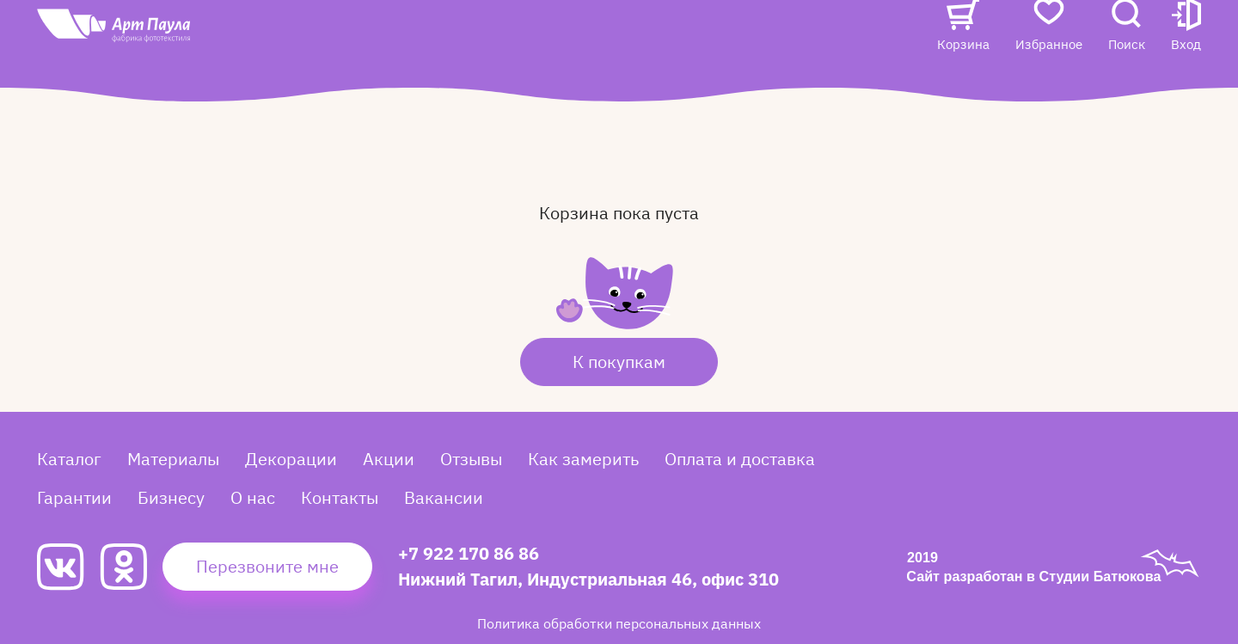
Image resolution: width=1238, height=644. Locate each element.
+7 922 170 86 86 (468, 553)
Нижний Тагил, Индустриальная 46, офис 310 (588, 579)
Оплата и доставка (740, 458)
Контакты (801, 40)
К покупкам (619, 361)
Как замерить (583, 458)
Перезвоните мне (267, 566)
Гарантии (74, 497)
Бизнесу (171, 497)
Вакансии (372, 74)
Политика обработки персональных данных (619, 623)
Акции (461, 40)
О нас (723, 40)
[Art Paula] (165, 61)
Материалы (173, 458)
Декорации (291, 458)
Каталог (365, 40)
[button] (1186, 57)
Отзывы (535, 40)
